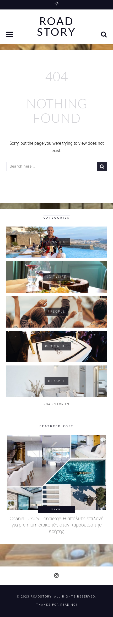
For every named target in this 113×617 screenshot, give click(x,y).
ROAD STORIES (56, 404)
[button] (10, 35)
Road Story (56, 26)
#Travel (56, 509)
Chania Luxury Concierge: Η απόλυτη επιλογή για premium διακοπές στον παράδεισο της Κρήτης (57, 525)
